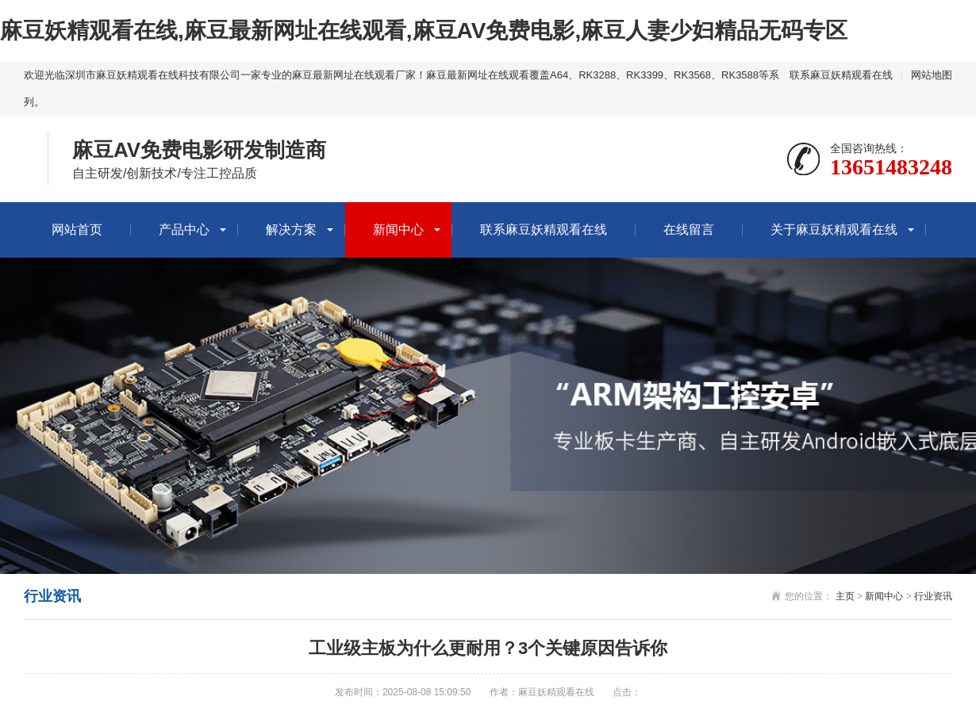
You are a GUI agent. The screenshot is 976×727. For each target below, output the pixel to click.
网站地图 (931, 75)
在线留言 (688, 229)
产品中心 (184, 229)
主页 (845, 596)
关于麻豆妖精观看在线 (833, 229)
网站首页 (77, 229)
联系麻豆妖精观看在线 (841, 75)
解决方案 (291, 229)
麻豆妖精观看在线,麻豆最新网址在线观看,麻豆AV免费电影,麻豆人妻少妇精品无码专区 (423, 30)
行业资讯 (933, 596)
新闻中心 (398, 229)
